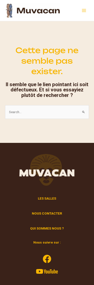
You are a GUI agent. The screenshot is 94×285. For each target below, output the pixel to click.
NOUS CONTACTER (47, 213)
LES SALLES (47, 198)
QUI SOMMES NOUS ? (47, 228)
